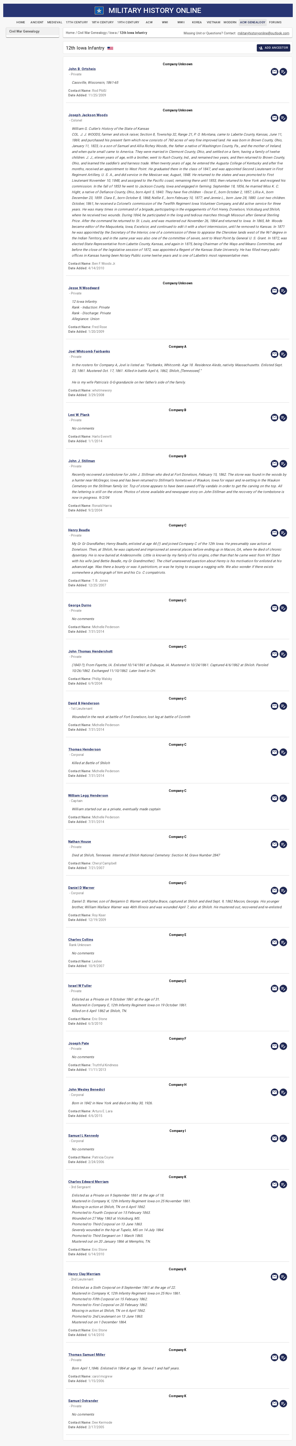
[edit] (283, 71)
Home (70, 33)
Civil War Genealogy (92, 33)
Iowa (113, 33)
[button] (144, 68)
